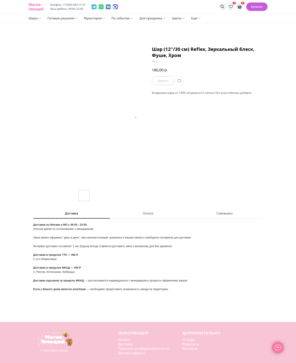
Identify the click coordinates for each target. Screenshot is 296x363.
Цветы (178, 18)
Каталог (257, 7)
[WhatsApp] (101, 6)
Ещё (196, 18)
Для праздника (152, 18)
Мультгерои (94, 18)
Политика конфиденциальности (143, 349)
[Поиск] (222, 7)
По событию (122, 18)
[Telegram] (94, 6)
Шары (35, 18)
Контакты (190, 349)
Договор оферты (131, 353)
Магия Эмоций (36, 6)
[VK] (108, 6)
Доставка (71, 213)
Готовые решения (62, 18)
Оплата (148, 213)
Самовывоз (224, 213)
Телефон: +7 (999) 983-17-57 (67, 5)
